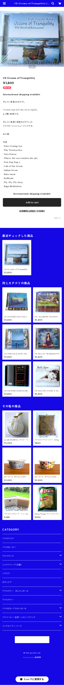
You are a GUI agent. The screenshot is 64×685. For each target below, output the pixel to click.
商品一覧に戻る (32, 639)
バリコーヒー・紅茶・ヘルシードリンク (18, 617)
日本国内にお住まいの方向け (32, 211)
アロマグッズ (8, 556)
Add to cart (32, 202)
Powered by (32, 657)
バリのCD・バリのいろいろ (14, 608)
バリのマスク (8, 538)
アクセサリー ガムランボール (15, 591)
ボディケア (7, 582)
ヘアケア (6, 573)
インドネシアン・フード (12, 626)
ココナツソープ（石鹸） (12, 564)
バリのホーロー (9, 547)
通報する (57, 218)
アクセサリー (8, 599)
